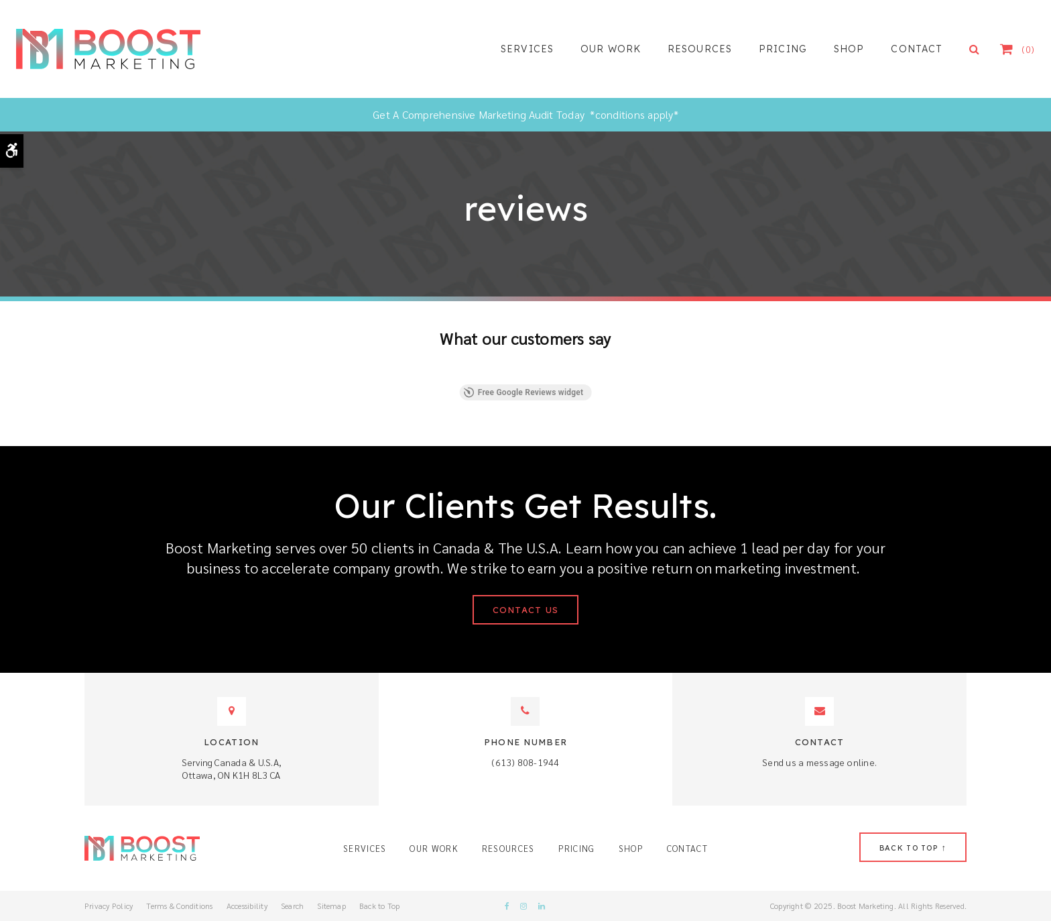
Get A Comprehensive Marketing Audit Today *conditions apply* (525, 114)
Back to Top (379, 905)
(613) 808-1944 (525, 762)
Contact (916, 49)
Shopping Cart (1014, 49)
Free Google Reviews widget (524, 392)
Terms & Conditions (179, 905)
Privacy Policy (108, 905)
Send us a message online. (819, 762)
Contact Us (526, 609)
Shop (849, 49)
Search (292, 905)
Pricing (783, 49)
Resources (700, 49)
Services (527, 49)
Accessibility (247, 905)
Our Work (610, 49)
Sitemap (331, 905)
